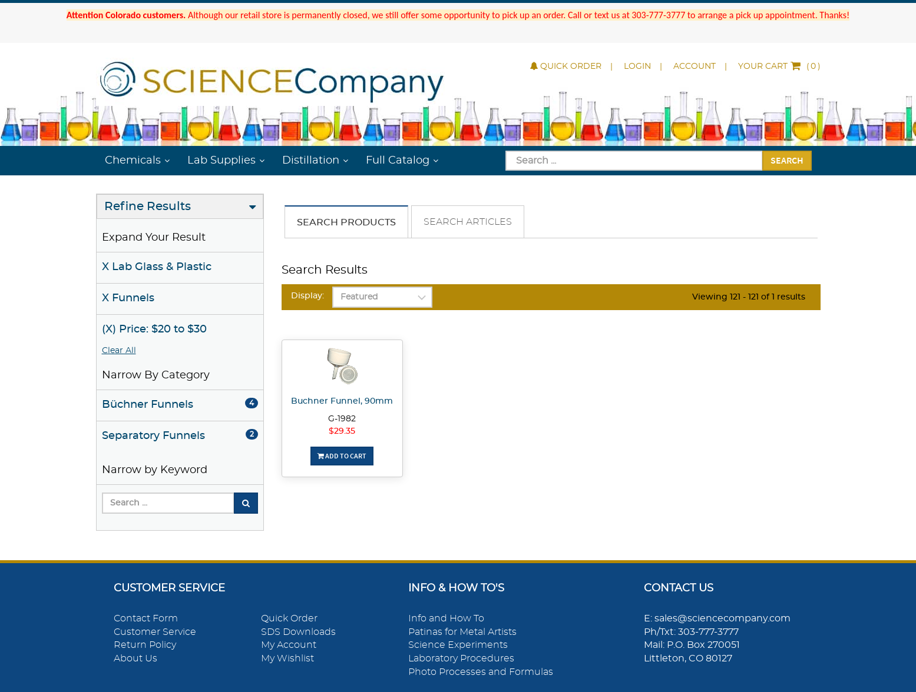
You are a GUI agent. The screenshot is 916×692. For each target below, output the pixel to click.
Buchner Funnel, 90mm (342, 401)
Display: (307, 296)
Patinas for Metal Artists (462, 632)
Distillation (310, 160)
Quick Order (565, 66)
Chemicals (133, 160)
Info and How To (446, 618)
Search (787, 160)
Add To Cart (342, 455)
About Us (135, 658)
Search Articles (468, 222)
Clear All (119, 351)
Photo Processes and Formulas (480, 672)
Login (637, 66)
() (779, 66)
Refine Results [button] (147, 206)
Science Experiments (458, 645)
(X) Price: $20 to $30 (154, 329)
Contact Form (146, 618)
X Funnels (128, 298)
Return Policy (145, 645)
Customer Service (155, 632)
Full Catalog (397, 160)
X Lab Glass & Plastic (156, 267)
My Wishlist (287, 658)
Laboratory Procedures (461, 658)
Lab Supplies (221, 160)
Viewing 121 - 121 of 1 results (748, 297)
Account (694, 66)
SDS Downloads (298, 632)
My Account (288, 645)
